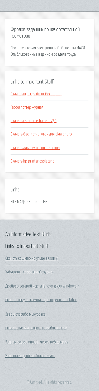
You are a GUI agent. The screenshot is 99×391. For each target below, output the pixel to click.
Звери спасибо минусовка (25, 314)
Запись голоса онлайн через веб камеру (36, 342)
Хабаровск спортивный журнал (29, 272)
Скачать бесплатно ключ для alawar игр (41, 134)
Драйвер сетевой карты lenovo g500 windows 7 (42, 286)
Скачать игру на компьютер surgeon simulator (41, 300)
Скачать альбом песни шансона (35, 148)
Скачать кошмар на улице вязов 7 (31, 258)
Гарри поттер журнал (27, 107)
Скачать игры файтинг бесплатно (36, 94)
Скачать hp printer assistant (32, 161)
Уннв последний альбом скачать (30, 356)
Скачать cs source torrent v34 (33, 121)
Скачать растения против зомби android (36, 328)
